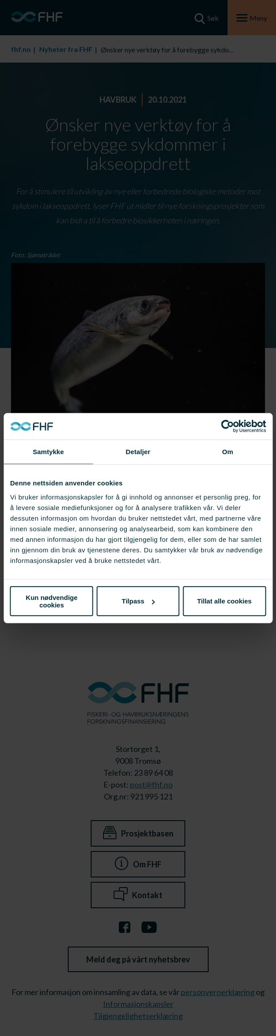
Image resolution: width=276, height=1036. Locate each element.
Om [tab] (227, 451)
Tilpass (138, 601)
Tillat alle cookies (224, 601)
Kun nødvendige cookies (52, 600)
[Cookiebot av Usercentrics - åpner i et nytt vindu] (227, 426)
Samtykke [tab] (48, 451)
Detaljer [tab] (138, 451)
